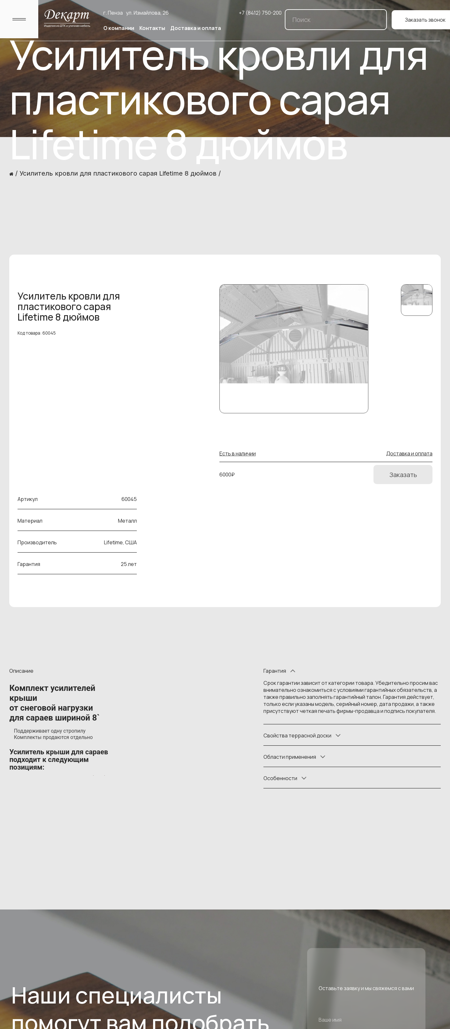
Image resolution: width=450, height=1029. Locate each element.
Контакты (152, 28)
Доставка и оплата (195, 28)
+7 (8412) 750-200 (260, 12)
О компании (118, 28)
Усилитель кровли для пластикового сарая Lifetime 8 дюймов (118, 173)
